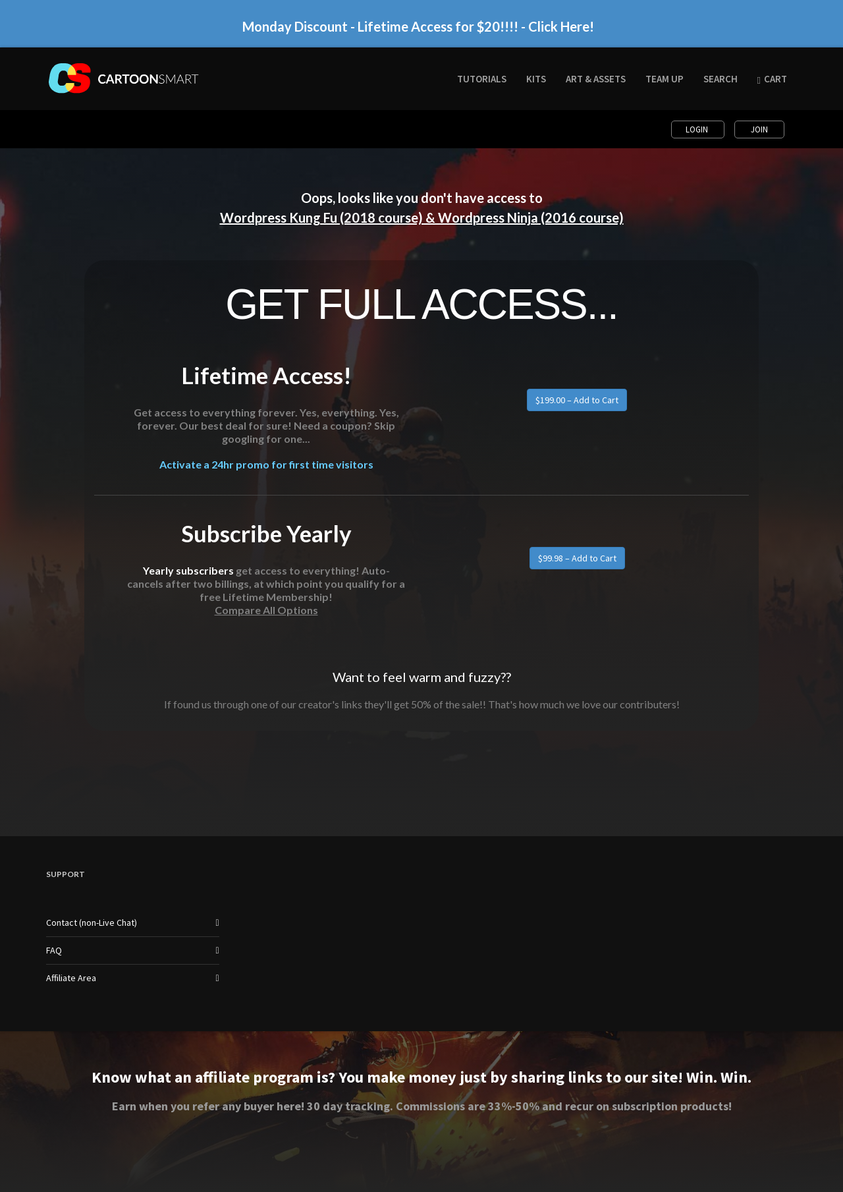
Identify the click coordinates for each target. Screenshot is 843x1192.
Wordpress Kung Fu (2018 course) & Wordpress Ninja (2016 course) (422, 217)
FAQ (54, 950)
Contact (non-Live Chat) (91, 922)
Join (759, 129)
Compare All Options (266, 610)
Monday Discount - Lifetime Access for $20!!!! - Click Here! (418, 27)
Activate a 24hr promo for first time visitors (266, 465)
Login (698, 129)
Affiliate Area (71, 978)
